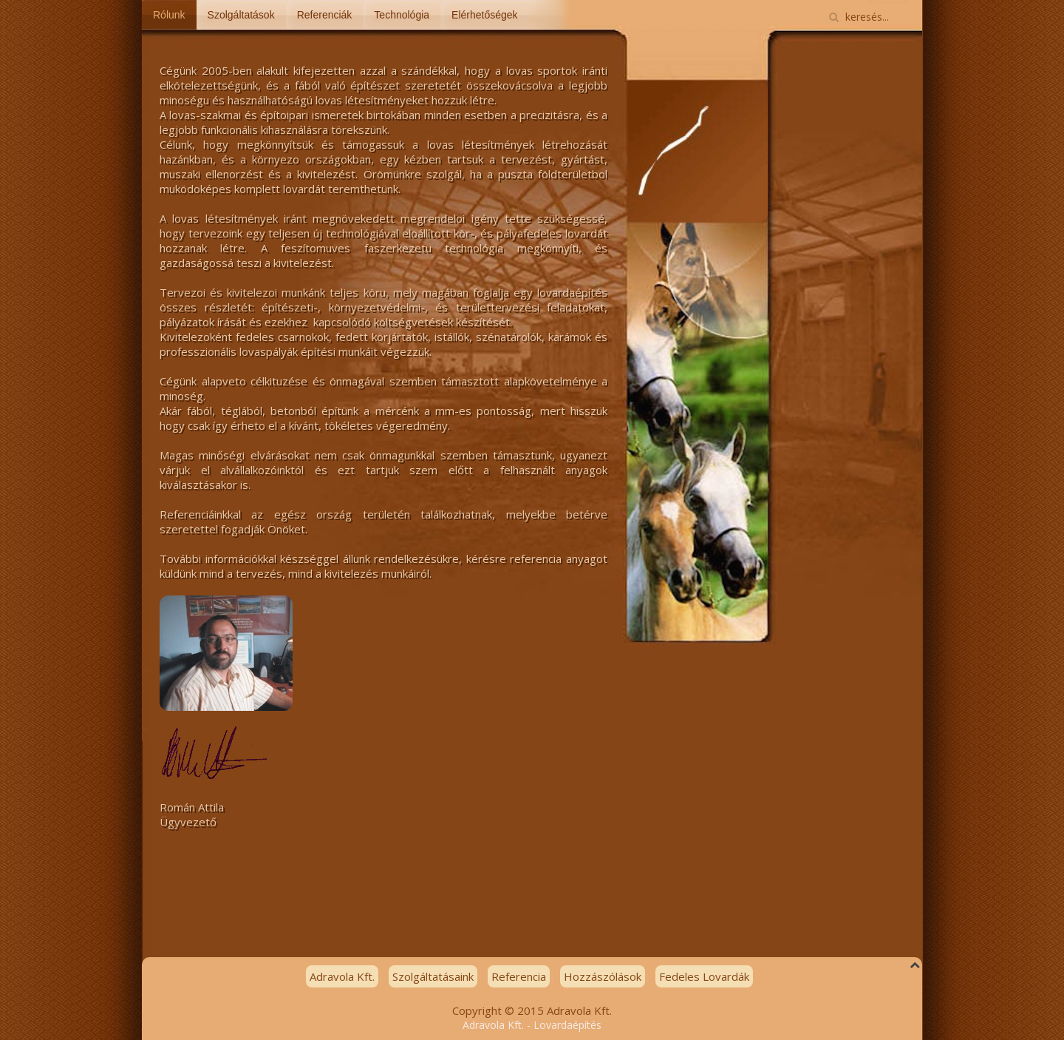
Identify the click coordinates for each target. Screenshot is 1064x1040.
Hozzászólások (602, 976)
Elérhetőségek (484, 15)
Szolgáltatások (241, 15)
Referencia (518, 976)
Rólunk (169, 15)
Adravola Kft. (342, 976)
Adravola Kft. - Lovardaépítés (532, 1025)
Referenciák (324, 15)
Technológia (401, 15)
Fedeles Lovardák (704, 976)
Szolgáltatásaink (433, 976)
